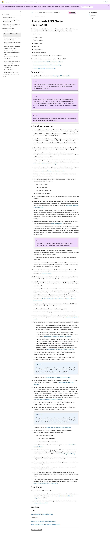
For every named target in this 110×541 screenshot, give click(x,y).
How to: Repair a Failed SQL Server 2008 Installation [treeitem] (11, 66)
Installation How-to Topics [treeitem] (9, 31)
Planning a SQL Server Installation (61, 75)
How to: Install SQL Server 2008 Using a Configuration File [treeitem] (12, 43)
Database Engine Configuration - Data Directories (58, 377)
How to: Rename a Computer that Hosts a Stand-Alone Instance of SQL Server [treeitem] (12, 52)
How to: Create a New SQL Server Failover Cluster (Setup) (47, 65)
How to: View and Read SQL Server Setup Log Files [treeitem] (11, 57)
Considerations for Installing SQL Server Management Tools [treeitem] (11, 20)
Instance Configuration (56, 223)
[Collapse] (20, 11)
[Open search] (103, 2)
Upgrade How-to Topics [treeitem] (9, 69)
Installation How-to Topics (54, 12)
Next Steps (92, 17)
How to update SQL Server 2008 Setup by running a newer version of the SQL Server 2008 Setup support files (55, 105)
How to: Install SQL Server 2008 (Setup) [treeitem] (11, 34)
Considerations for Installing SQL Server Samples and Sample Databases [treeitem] (11, 25)
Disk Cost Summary (46, 273)
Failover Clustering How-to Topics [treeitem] (11, 72)
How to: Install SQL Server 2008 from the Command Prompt (48, 62)
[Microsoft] (3, 2)
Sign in (106, 1)
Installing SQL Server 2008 (40, 12)
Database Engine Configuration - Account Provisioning (57, 336)
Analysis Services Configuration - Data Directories (58, 427)
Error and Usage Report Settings (67, 454)
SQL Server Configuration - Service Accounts (53, 298)
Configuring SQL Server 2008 (41, 503)
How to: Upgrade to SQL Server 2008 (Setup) (44, 68)
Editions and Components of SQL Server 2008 (53, 171)
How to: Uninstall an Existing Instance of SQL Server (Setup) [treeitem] (12, 62)
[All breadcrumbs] (32, 12)
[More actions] (78, 12)
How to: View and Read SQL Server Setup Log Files (46, 164)
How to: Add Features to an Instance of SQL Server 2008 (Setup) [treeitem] (12, 47)
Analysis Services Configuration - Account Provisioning (48, 399)
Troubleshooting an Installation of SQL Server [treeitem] (11, 75)
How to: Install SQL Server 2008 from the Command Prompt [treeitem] (12, 38)
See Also (92, 18)
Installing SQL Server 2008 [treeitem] (8, 17)
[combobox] (11, 14)
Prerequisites (93, 15)
